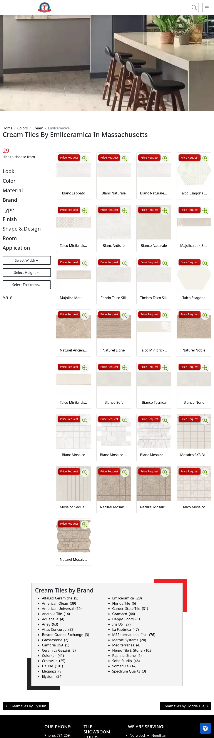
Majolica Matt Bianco (73, 297)
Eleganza (52, 671)
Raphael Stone (127, 655)
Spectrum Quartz (129, 671)
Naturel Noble (193, 350)
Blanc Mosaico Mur (114, 454)
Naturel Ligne (114, 350)
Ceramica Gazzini (59, 650)
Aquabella (53, 619)
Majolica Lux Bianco (194, 245)
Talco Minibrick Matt (73, 402)
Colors (22, 128)
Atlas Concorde (58, 629)
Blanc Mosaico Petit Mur (154, 454)
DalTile (52, 666)
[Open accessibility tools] (205, 728)
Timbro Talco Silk (153, 297)
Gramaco (123, 613)
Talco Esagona (194, 297)
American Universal (62, 608)
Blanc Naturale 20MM (154, 193)
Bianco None (194, 402)
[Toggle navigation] (206, 11)
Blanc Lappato (73, 193)
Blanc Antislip (114, 245)
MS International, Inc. (133, 634)
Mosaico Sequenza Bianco (73, 507)
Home (8, 128)
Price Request (69, 157)
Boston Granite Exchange (65, 634)
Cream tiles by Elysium (28, 706)
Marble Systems (129, 640)
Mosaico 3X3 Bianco (194, 454)
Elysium (52, 676)
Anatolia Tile (56, 613)
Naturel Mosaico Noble (154, 507)
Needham (159, 735)
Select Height (25, 272)
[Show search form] (194, 11)
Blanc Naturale (114, 193)
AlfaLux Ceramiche (60, 598)
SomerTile (124, 666)
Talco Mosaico (193, 507)
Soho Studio (126, 660)
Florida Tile (124, 603)
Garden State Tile (130, 608)
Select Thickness (25, 284)
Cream (37, 128)
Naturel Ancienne (73, 350)
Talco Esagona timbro (194, 193)
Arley (50, 624)
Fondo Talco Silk (114, 297)
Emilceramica (127, 598)
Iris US (121, 624)
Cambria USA (55, 645)
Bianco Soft (113, 402)
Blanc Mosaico (73, 454)
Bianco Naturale (154, 245)
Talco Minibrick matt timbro (73, 245)
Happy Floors (127, 619)
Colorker (53, 655)
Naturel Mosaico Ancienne (114, 507)
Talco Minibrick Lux (154, 350)
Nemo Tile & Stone (132, 650)
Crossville (53, 660)
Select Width (25, 260)
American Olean (59, 603)
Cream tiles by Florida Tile (183, 706)
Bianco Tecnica (154, 402)
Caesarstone (55, 640)
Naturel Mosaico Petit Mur (73, 559)
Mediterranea (126, 645)
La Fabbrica (125, 629)
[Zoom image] (84, 158)
